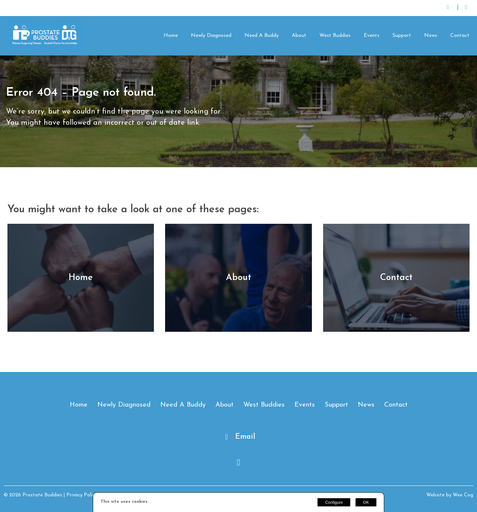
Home (171, 35)
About (299, 35)
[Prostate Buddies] (44, 47)
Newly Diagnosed (211, 35)
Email (245, 437)
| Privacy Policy (80, 495)
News (430, 35)
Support (401, 35)
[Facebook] (466, 8)
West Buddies (335, 35)
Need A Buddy (261, 35)
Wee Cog (463, 495)
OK (366, 502)
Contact (460, 35)
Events (371, 35)
